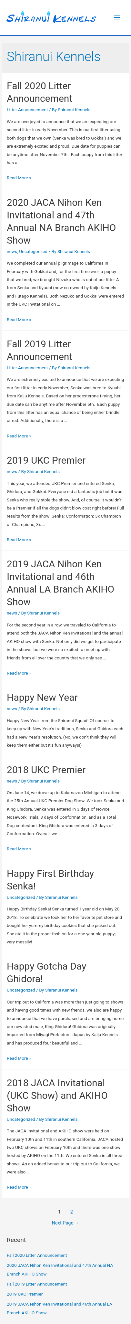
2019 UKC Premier (46, 460)
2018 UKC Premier (46, 769)
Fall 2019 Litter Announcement (37, 1284)
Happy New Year (42, 697)
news (12, 251)
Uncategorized (33, 251)
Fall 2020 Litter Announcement (37, 1255)
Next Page (65, 1223)
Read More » (19, 177)
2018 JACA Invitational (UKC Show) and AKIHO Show (57, 1095)
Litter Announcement (27, 109)
